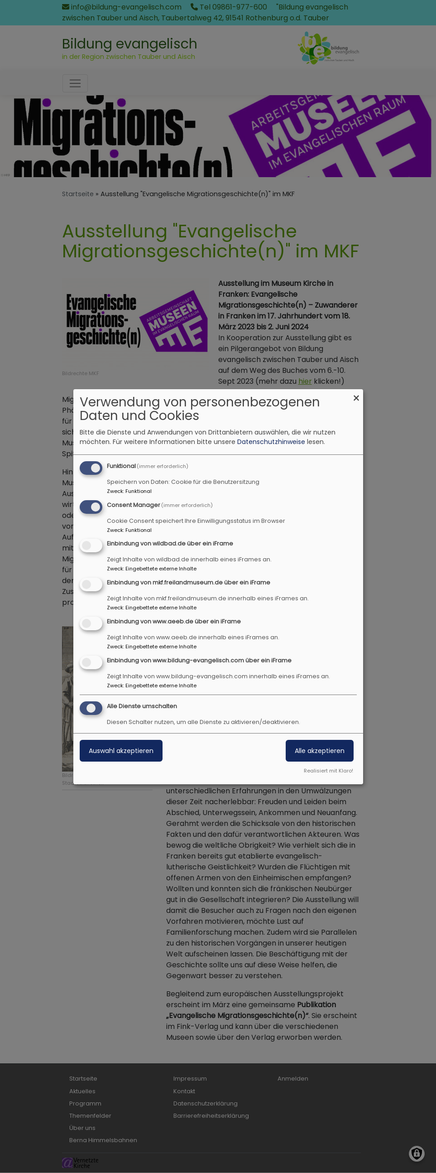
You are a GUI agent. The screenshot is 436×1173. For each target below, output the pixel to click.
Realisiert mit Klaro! (328, 770)
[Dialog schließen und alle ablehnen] (356, 395)
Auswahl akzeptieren (121, 750)
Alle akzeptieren (320, 750)
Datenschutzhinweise (271, 441)
